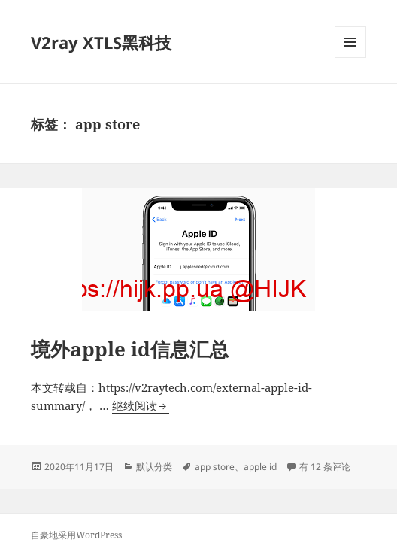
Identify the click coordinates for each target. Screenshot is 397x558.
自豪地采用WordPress (76, 535)
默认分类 (154, 466)
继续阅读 (140, 406)
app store (215, 466)
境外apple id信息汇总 (130, 348)
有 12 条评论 (324, 466)
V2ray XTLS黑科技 (101, 42)
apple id (260, 466)
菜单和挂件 (350, 57)
